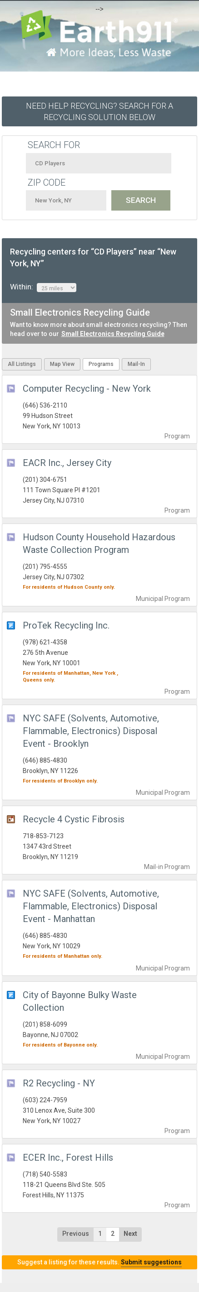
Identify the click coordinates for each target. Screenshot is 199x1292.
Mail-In (136, 364)
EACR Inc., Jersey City (67, 462)
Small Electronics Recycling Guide (112, 333)
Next (130, 1233)
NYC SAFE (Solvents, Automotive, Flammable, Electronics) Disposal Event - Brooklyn (91, 731)
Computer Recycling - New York (87, 388)
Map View (62, 364)
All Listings (22, 364)
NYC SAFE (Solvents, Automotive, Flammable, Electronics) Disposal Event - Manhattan (91, 906)
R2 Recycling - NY (59, 1083)
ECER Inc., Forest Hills (68, 1157)
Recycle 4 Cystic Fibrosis (73, 819)
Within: (43, 287)
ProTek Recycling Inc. (66, 625)
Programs (101, 364)
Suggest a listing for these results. (99, 1262)
